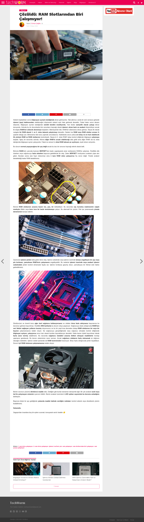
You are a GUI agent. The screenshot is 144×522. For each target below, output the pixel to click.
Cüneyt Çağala (35, 23)
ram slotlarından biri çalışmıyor (83, 446)
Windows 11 (92, 2)
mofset (56, 446)
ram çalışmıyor (67, 446)
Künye (132, 520)
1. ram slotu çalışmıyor (25, 446)
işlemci (51, 446)
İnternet (61, 2)
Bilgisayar (83, 2)
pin (61, 446)
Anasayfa (32, 2)
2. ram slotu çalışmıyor (40, 446)
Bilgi (75, 2)
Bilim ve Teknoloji (50, 2)
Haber (40, 2)
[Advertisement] (56, 97)
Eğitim (69, 2)
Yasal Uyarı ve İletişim (122, 520)
